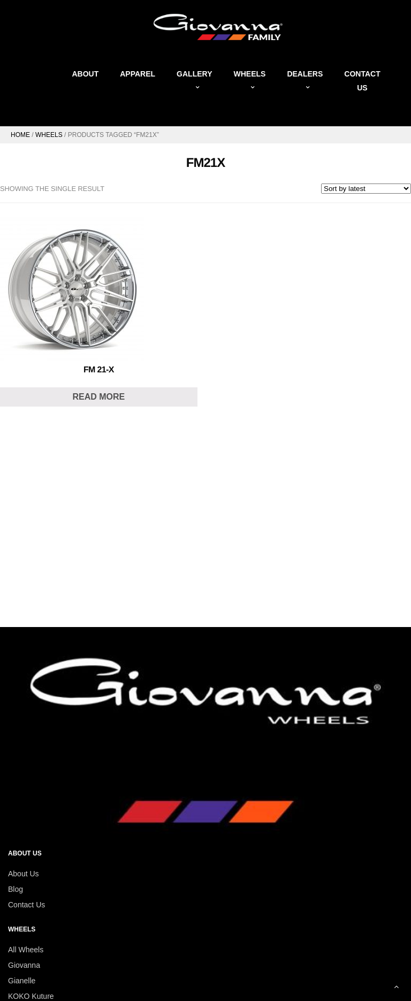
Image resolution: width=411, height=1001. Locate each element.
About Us (23, 873)
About (85, 74)
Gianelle (21, 980)
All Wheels (25, 949)
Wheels (49, 135)
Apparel (137, 74)
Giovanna (24, 965)
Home (20, 135)
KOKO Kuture (31, 996)
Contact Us (26, 904)
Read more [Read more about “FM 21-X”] (98, 396)
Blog (15, 889)
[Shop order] (366, 189)
